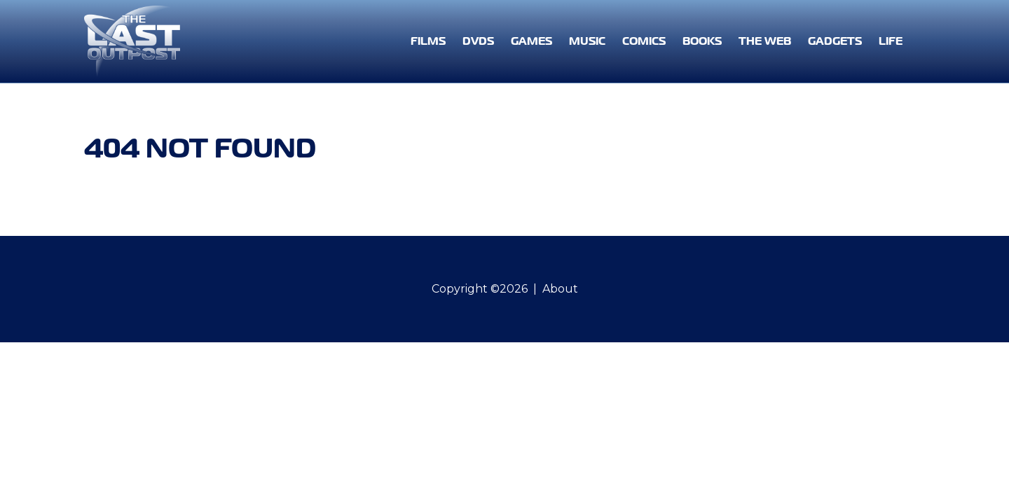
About (560, 288)
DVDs (478, 41)
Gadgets (835, 41)
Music (587, 41)
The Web (765, 41)
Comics (644, 41)
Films (428, 41)
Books (702, 41)
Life (890, 41)
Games (531, 41)
